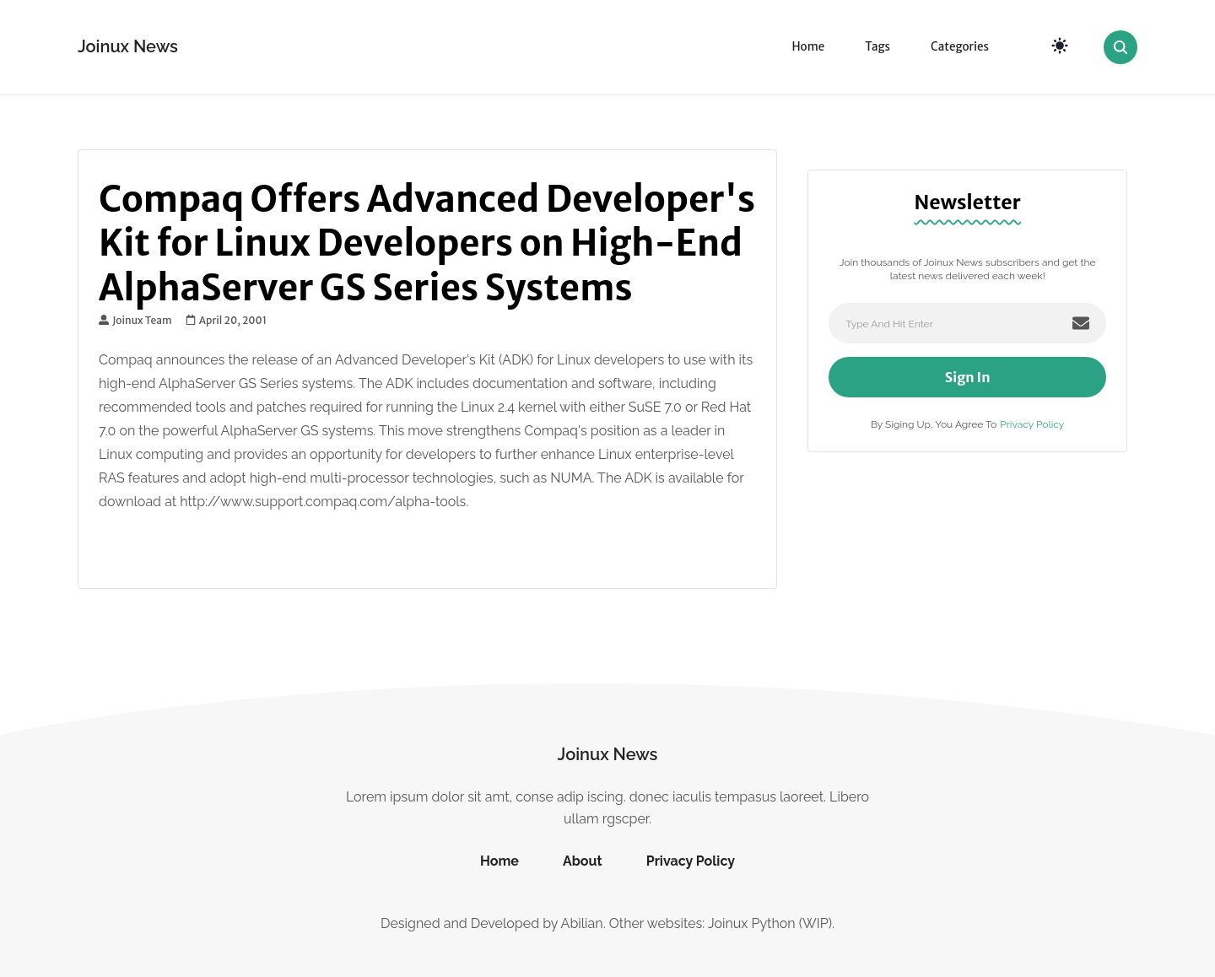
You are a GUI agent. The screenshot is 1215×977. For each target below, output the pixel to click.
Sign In (968, 377)
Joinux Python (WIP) (770, 923)
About (582, 861)
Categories (960, 47)
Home (807, 47)
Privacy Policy (1032, 424)
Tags (877, 47)
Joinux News (128, 46)
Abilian (582, 923)
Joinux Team (135, 321)
